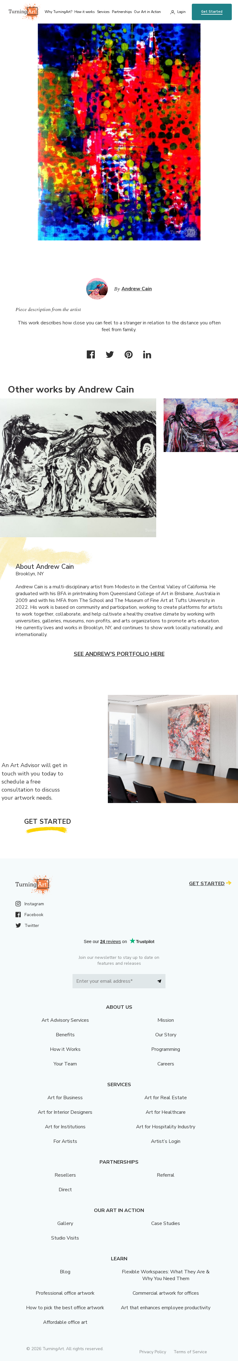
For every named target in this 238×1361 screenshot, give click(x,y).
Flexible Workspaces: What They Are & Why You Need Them (165, 1275)
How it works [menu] (84, 12)
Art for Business (65, 1097)
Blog (65, 1271)
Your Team (65, 1063)
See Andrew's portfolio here (119, 654)
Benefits (65, 1034)
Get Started (212, 11)
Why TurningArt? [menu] (58, 12)
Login (181, 12)
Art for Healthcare (166, 1112)
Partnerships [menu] (122, 12)
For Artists (65, 1141)
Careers (165, 1063)
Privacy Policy (152, 1352)
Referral (165, 1175)
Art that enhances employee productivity (165, 1307)
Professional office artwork (65, 1293)
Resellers (65, 1175)
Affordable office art (65, 1322)
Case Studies (165, 1223)
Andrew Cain (136, 288)
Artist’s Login (165, 1141)
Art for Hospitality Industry (165, 1126)
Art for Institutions (65, 1126)
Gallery (65, 1223)
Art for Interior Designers (65, 1112)
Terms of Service (190, 1352)
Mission (165, 1020)
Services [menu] (103, 12)
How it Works (65, 1049)
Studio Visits (65, 1238)
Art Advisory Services (65, 1020)
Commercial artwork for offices (166, 1293)
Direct (65, 1189)
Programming (165, 1049)
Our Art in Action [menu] (147, 12)
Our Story (165, 1034)
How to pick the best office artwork (65, 1307)
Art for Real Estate (165, 1097)
